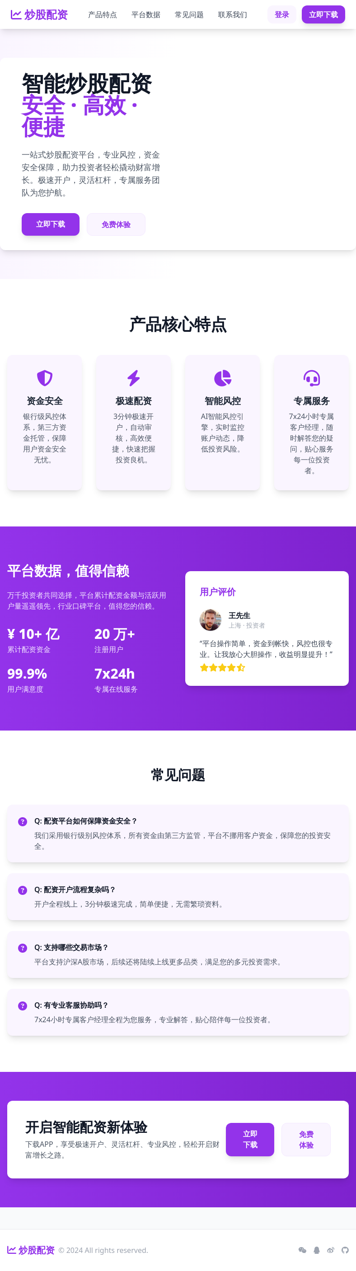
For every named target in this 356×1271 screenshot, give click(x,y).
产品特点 (102, 14)
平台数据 (145, 14)
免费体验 (116, 224)
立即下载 (323, 14)
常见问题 (189, 14)
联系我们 (232, 14)
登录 (282, 14)
